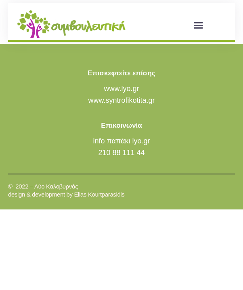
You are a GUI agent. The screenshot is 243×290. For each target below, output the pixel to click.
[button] (198, 25)
